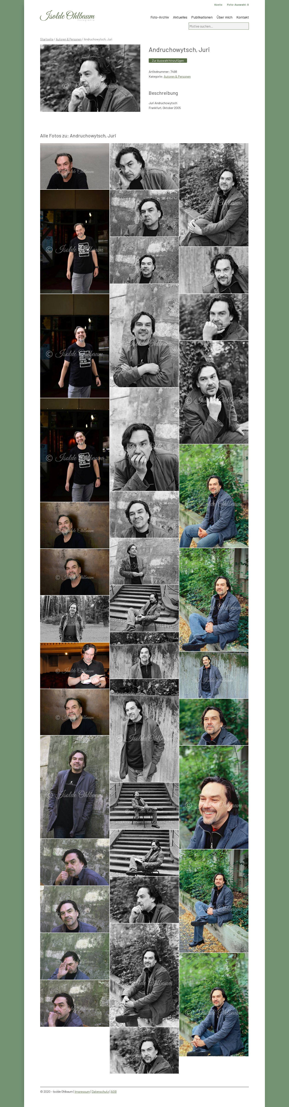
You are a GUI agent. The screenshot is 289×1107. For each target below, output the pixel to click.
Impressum (82, 1091)
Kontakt (242, 17)
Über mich (224, 17)
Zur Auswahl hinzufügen (168, 60)
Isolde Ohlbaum (67, 16)
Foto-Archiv (160, 17)
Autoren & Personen (68, 39)
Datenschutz (100, 1091)
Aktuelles (180, 17)
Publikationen (202, 17)
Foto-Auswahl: (238, 4)
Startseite (46, 39)
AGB (114, 1091)
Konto (218, 4)
